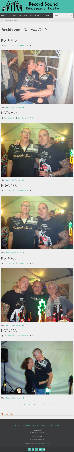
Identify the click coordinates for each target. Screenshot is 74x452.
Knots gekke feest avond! (15, 107)
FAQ (57, 425)
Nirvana (40, 443)
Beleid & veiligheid (39, 425)
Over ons (50, 425)
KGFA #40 (9, 40)
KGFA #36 (9, 330)
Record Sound (9, 45)
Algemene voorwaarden (22, 425)
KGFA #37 (9, 258)
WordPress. (46, 443)
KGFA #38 (9, 185)
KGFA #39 (9, 112)
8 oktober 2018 (23, 45)
